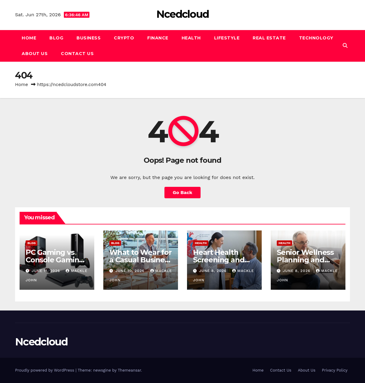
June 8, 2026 (213, 271)
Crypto (124, 38)
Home (29, 38)
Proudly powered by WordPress (45, 370)
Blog (56, 38)
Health (191, 38)
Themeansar (129, 370)
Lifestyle (227, 38)
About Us (35, 53)
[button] (345, 45)
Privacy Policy (335, 370)
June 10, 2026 (130, 271)
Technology (316, 38)
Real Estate (269, 38)
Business (88, 38)
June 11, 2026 (46, 271)
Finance (157, 38)
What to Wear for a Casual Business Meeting (140, 260)
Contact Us (77, 53)
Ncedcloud (182, 14)
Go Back (182, 192)
